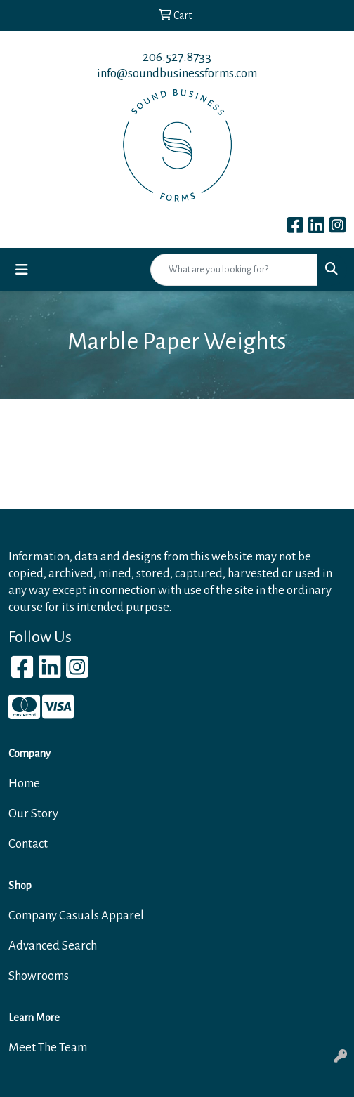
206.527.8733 (177, 57)
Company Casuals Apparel (76, 915)
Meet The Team (47, 1047)
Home (24, 783)
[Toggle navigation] (22, 270)
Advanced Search (52, 945)
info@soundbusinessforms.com (177, 73)
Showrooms (38, 976)
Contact (28, 843)
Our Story (33, 813)
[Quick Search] (233, 270)
